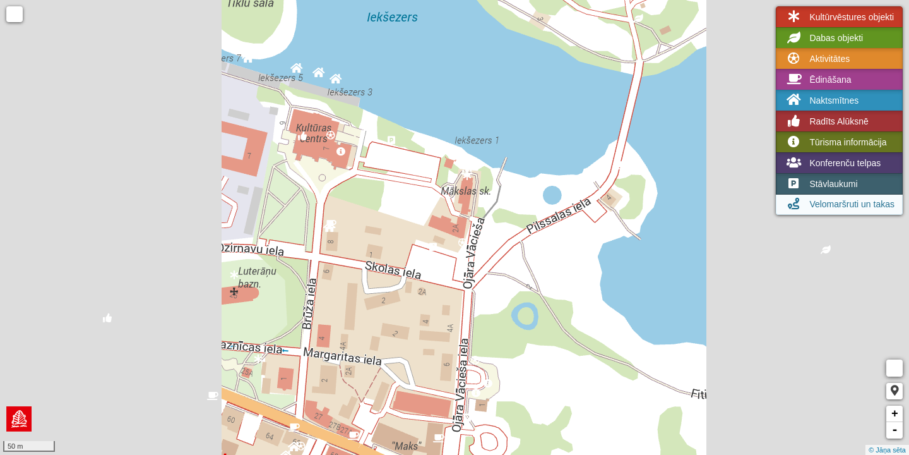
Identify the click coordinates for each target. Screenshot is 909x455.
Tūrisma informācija (835, 142)
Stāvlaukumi (820, 184)
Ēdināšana (817, 80)
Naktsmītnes (821, 100)
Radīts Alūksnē (826, 121)
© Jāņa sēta (887, 450)
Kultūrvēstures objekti (839, 17)
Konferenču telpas (832, 163)
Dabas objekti (823, 38)
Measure (894, 368)
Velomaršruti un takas (839, 204)
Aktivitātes (817, 59)
